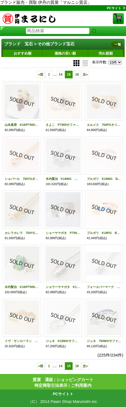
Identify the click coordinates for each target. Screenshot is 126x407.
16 (77, 74)
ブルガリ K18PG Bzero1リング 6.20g (104, 232)
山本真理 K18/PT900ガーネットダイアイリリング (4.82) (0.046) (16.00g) (22, 124)
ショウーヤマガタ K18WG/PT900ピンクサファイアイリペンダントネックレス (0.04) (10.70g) (63, 287)
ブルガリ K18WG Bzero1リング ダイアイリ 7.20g (104, 178)
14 (60, 74)
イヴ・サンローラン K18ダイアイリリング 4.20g (22, 341)
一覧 (117, 44)
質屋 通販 (43, 379)
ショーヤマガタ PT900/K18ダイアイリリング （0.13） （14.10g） (63, 232)
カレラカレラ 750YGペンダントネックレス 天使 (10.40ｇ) (22, 232)
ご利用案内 (81, 385)
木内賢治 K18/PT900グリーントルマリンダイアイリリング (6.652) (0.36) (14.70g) (22, 287)
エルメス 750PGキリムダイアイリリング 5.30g (104, 124)
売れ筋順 (106, 53)
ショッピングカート (118, 18)
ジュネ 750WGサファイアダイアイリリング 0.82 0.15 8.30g (104, 341)
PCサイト (114, 8)
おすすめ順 (22, 53)
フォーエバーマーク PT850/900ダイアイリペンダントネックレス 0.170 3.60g (104, 287)
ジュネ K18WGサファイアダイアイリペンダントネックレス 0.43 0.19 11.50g (63, 341)
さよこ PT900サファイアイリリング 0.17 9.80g (63, 124)
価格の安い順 (65, 53)
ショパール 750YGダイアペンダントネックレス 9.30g (22, 178)
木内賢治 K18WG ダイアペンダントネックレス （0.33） (63, 178)
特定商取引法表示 (51, 385)
